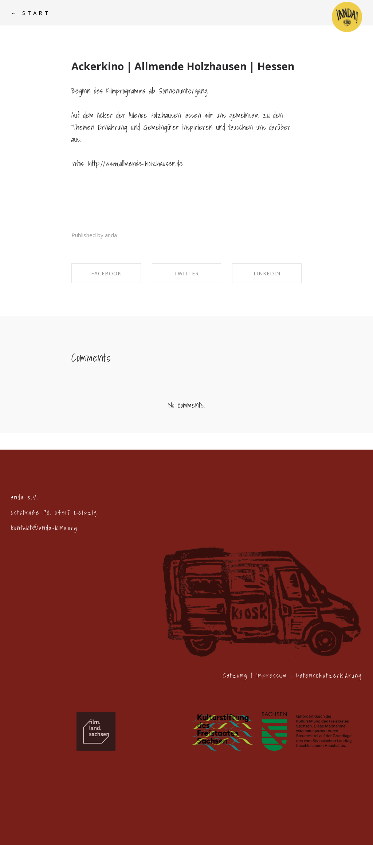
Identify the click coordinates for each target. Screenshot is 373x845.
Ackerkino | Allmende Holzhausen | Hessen (182, 66)
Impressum (271, 675)
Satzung (235, 675)
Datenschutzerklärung (329, 675)
